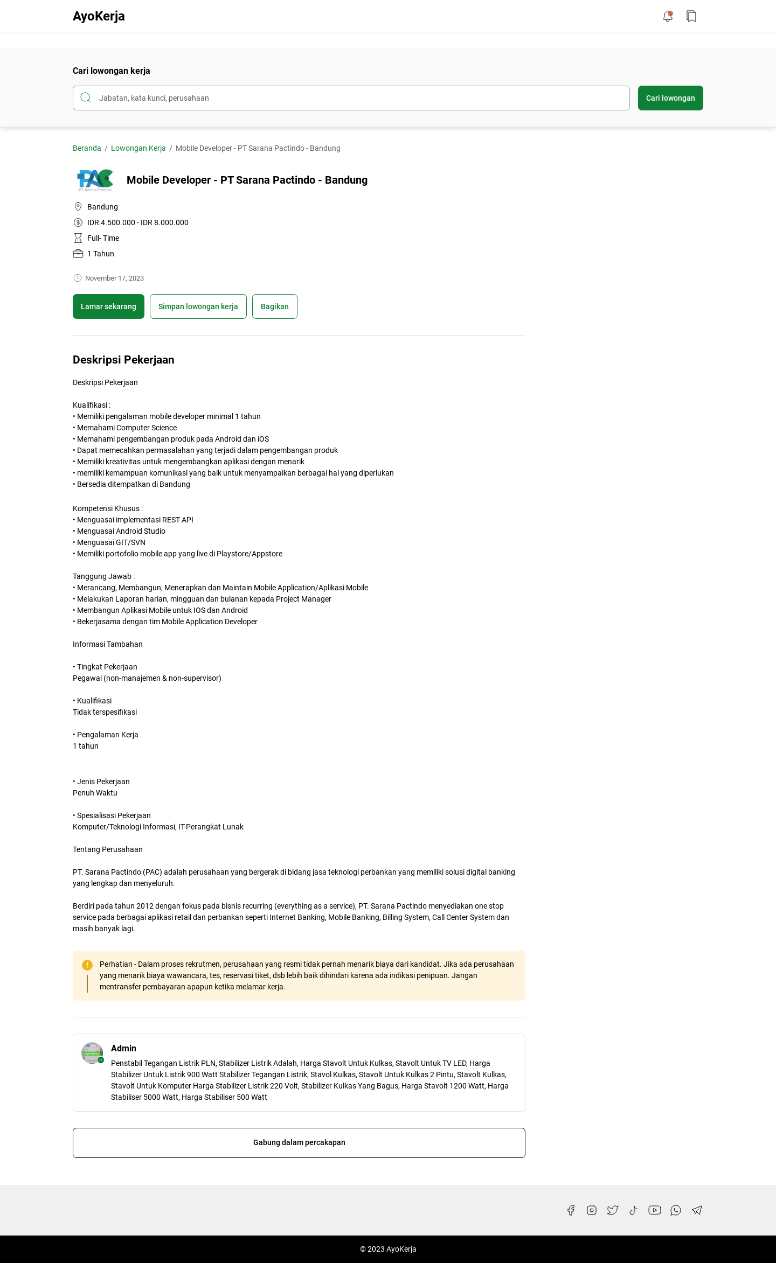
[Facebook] (570, 1210)
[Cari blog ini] (351, 98)
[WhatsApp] (675, 1210)
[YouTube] (654, 1210)
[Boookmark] (198, 306)
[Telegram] (696, 1210)
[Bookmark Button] (691, 16)
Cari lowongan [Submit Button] (670, 98)
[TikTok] (633, 1210)
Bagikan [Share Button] (275, 306)
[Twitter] (612, 1210)
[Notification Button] (668, 16)
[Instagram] (591, 1210)
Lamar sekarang (108, 306)
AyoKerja (99, 16)
